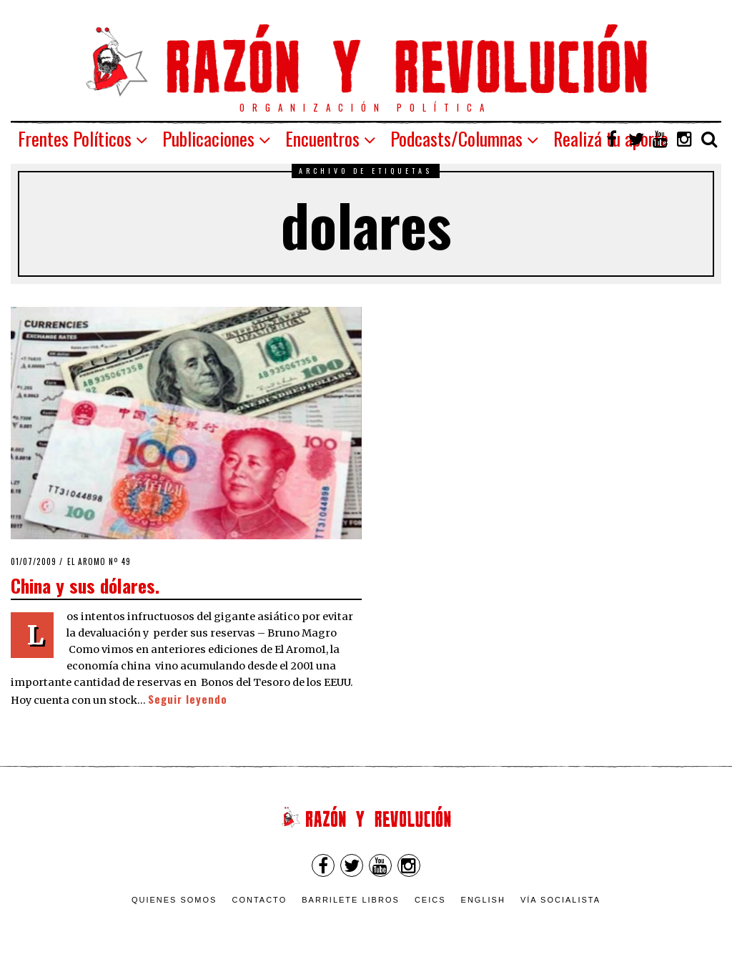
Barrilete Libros (351, 899)
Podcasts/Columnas (456, 138)
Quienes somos (174, 899)
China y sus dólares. (85, 585)
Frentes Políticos (75, 138)
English (483, 899)
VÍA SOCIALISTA (560, 899)
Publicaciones (208, 138)
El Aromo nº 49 (99, 561)
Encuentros (322, 138)
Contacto (259, 899)
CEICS (430, 899)
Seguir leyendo (187, 699)
